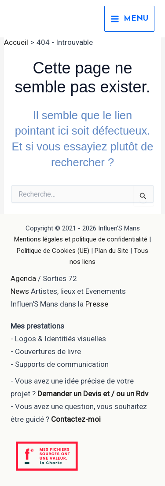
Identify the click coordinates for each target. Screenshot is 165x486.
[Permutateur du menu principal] (129, 19)
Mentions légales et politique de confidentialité (80, 239)
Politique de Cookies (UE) (53, 251)
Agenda (23, 278)
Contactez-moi (76, 419)
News (20, 291)
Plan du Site (111, 251)
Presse (96, 304)
